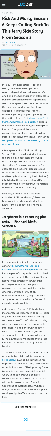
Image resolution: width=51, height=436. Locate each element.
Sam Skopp (10, 43)
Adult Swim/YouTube (42, 76)
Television (7, 13)
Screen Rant (9, 360)
